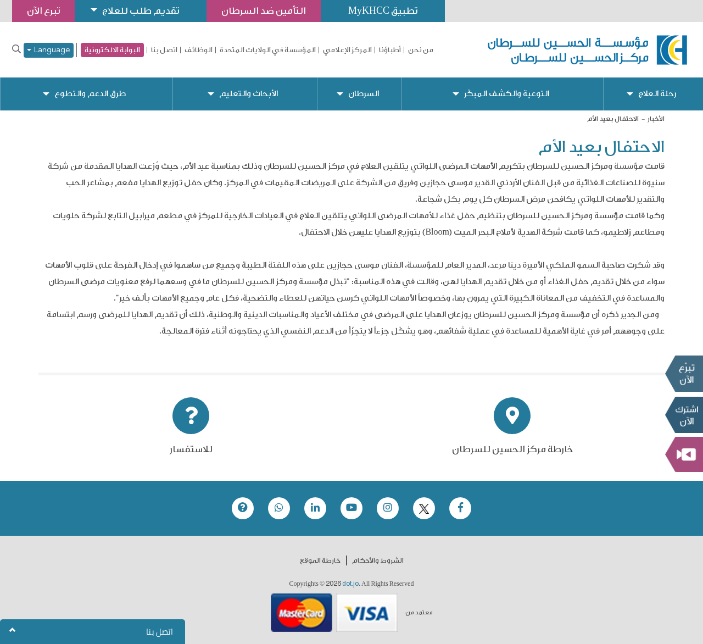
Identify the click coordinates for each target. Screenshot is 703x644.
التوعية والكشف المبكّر (506, 93)
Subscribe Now (684, 415)
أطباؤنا (390, 50)
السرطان (363, 93)
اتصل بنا (164, 50)
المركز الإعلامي (347, 50)
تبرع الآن (684, 373)
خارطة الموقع (320, 560)
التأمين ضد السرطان (263, 10)
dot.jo (350, 583)
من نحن (420, 50)
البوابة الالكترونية (112, 50)
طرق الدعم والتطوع (90, 93)
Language (48, 50)
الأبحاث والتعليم (248, 93)
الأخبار (656, 119)
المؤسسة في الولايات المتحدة (268, 50)
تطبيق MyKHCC (382, 10)
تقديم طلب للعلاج (140, 10)
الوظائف (199, 50)
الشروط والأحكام (378, 560)
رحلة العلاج (657, 93)
